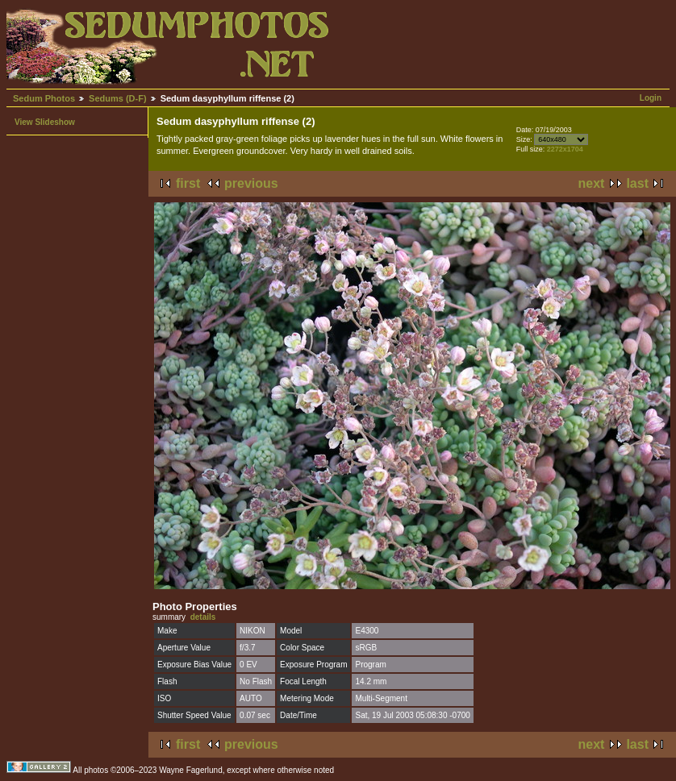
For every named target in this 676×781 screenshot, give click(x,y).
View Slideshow (45, 122)
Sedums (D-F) (118, 98)
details (203, 617)
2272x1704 (565, 149)
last (637, 183)
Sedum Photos (44, 98)
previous (251, 183)
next (591, 183)
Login (650, 97)
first (188, 183)
